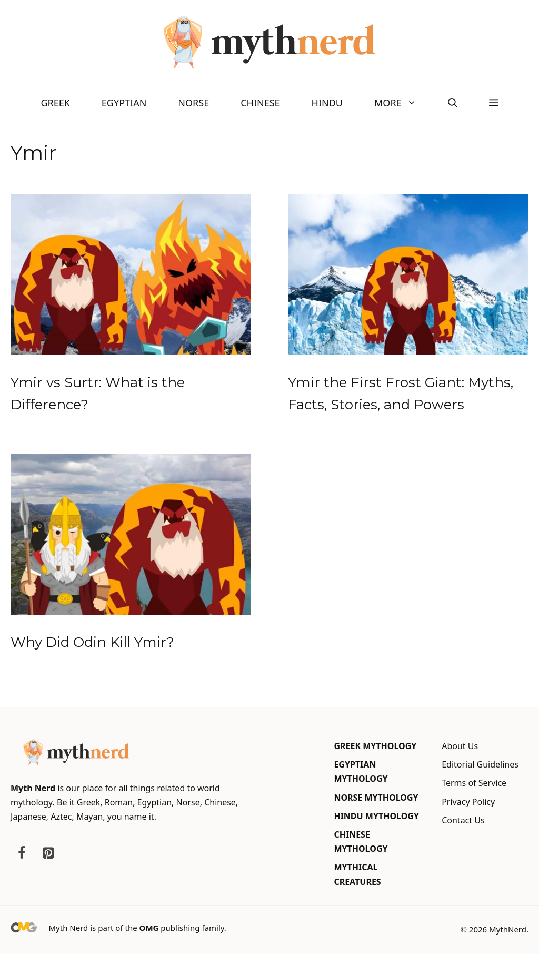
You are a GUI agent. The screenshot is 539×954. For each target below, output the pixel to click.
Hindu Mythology (376, 816)
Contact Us (463, 820)
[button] (452, 102)
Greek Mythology (375, 746)
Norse (193, 102)
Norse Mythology (376, 797)
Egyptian (124, 102)
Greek (55, 102)
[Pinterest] (48, 853)
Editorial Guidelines (480, 764)
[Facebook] (21, 853)
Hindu (327, 102)
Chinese (260, 102)
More (403, 102)
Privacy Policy (468, 802)
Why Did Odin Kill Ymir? (92, 642)
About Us (460, 746)
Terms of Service (474, 783)
